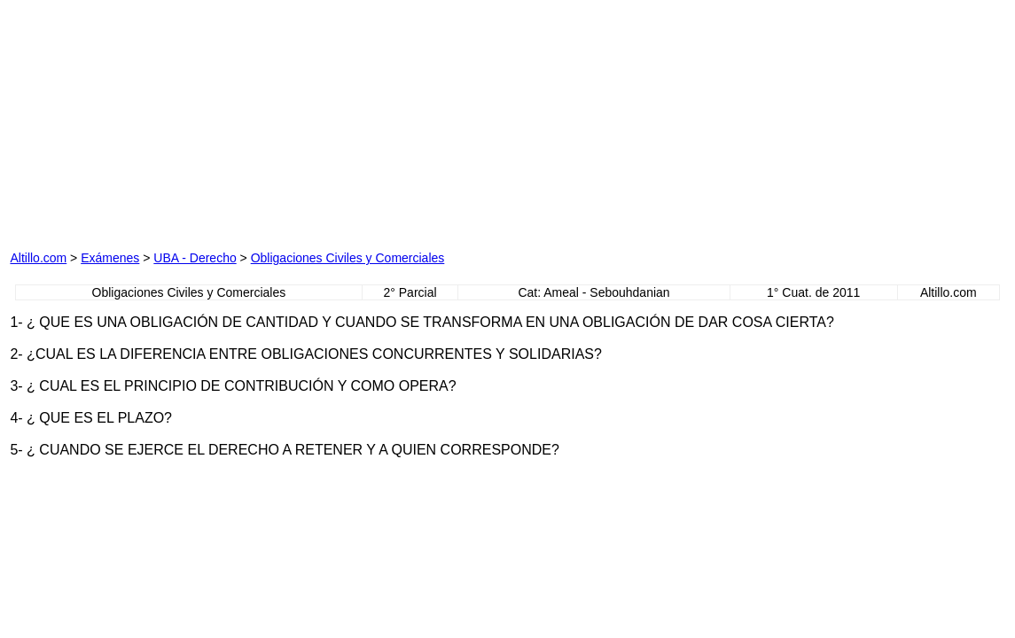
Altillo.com (38, 258)
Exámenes (110, 258)
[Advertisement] (212, 120)
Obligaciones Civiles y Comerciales (348, 258)
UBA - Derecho (194, 258)
